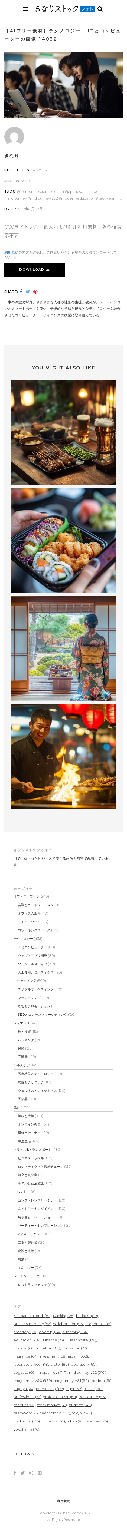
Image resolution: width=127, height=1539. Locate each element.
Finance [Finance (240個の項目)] (55, 1340)
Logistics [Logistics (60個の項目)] (25, 1372)
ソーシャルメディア (32, 964)
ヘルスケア (22, 1065)
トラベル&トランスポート (32, 1149)
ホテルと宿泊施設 (31, 1183)
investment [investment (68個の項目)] (52, 1356)
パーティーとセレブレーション (40, 1225)
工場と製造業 (27, 1242)
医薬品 (23, 1099)
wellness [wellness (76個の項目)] (97, 1421)
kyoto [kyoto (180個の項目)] (59, 1364)
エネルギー (26, 1268)
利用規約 (11, 252)
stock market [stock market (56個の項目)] (52, 1405)
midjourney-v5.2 (44, 198)
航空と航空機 (27, 1175)
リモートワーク (29, 922)
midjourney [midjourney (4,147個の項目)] (52, 1372)
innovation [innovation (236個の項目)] (75, 1348)
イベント (20, 1192)
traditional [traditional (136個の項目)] (27, 1421)
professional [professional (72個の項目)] (27, 1397)
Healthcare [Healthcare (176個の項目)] (82, 1340)
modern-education (78, 198)
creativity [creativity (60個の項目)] (25, 1332)
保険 (21, 1048)
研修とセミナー (29, 1133)
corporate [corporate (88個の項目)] (98, 1324)
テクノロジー (23, 938)
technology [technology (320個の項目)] (55, 1413)
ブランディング (29, 998)
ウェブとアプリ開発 (32, 956)
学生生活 (24, 1141)
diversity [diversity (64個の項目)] (50, 1332)
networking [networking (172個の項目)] (50, 1388)
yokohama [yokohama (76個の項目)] (26, 1429)
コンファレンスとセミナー (37, 1200)
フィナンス (22, 1023)
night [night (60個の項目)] (74, 1388)
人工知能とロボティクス (36, 972)
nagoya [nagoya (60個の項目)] (24, 1388)
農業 (21, 1259)
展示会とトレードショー (36, 1217)
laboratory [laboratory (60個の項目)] (83, 1364)
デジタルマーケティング (36, 989)
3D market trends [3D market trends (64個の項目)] (32, 1315)
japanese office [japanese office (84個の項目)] (31, 1364)
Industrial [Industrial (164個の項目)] (48, 1348)
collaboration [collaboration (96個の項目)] (68, 1324)
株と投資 (24, 1032)
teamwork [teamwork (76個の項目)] (26, 1413)
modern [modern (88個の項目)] (101, 1380)
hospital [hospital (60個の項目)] (24, 1348)
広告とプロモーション (34, 1006)
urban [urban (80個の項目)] (76, 1421)
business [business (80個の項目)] (87, 1315)
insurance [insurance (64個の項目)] (26, 1356)
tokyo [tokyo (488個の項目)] (82, 1413)
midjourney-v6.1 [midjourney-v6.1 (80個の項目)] (71, 1380)
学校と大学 (26, 1116)
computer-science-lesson (41, 191)
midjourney (17, 198)
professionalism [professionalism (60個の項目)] (60, 1397)
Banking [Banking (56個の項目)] (63, 1315)
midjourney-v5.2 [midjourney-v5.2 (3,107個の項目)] (88, 1372)
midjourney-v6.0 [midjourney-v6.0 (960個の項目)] (33, 1380)
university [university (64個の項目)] (53, 1421)
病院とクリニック (31, 1082)
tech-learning (110, 198)
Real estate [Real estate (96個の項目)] (92, 1397)
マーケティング (25, 981)
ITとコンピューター (32, 947)
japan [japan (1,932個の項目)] (78, 1356)
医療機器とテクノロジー (36, 1074)
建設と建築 (26, 1251)
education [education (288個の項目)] (27, 1340)
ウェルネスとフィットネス (37, 1090)
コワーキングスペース (34, 930)
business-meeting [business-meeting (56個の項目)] (32, 1324)
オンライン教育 (29, 1124)
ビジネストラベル (31, 1158)
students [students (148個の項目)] (80, 1405)
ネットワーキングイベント (37, 1209)
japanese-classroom (84, 191)
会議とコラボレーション (36, 905)
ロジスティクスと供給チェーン (40, 1166)
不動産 (23, 1057)
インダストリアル (27, 1234)
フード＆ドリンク (27, 1276)
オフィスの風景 (29, 913)
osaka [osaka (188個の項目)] (93, 1388)
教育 (17, 1107)
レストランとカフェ (32, 1285)
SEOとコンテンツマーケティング (42, 1014)
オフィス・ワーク (27, 896)
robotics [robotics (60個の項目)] (24, 1405)
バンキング (26, 1040)
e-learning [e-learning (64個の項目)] (75, 1332)
